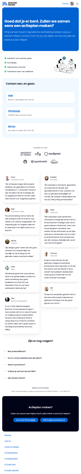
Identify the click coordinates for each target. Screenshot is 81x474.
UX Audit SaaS (10, 464)
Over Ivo (7, 441)
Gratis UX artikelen (11, 447)
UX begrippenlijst (11, 458)
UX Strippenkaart (11, 453)
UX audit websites (11, 470)
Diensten (7, 435)
